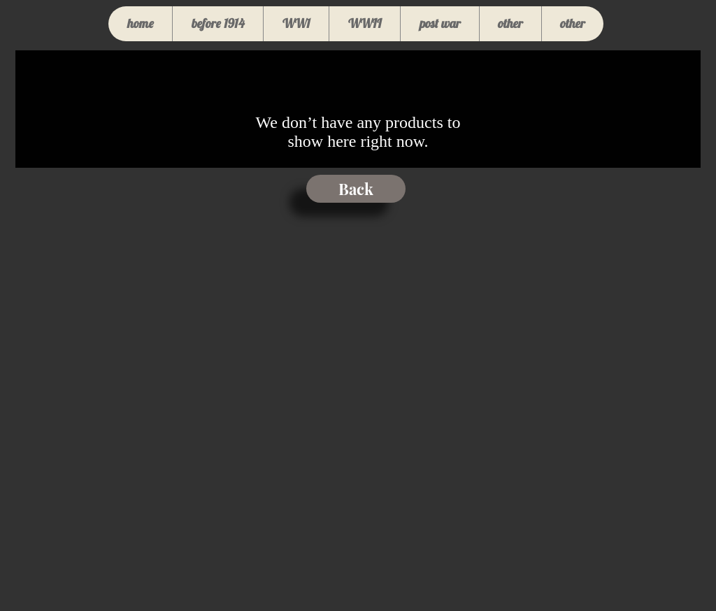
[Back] (356, 189)
